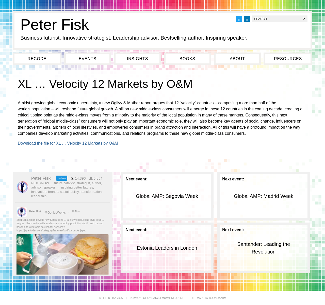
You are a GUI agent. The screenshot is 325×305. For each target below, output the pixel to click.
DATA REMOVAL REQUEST (167, 298)
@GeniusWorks (55, 212)
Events (87, 59)
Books (187, 59)
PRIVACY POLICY (140, 298)
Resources (288, 59)
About (237, 59)
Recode (37, 59)
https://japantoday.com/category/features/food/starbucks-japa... (52, 230)
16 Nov (76, 211)
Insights (137, 59)
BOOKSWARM (217, 298)
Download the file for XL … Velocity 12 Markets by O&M (68, 143)
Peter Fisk (54, 24)
